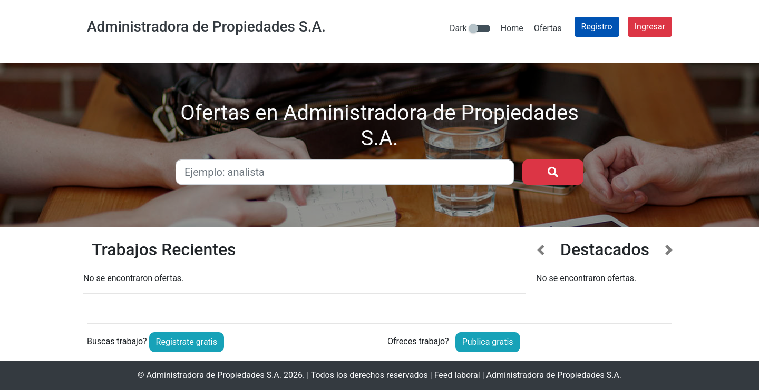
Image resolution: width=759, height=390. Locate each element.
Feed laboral (457, 375)
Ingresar (650, 27)
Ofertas (548, 28)
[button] (541, 273)
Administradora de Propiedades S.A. (214, 375)
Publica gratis (487, 342)
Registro (596, 27)
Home (512, 28)
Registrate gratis (186, 342)
